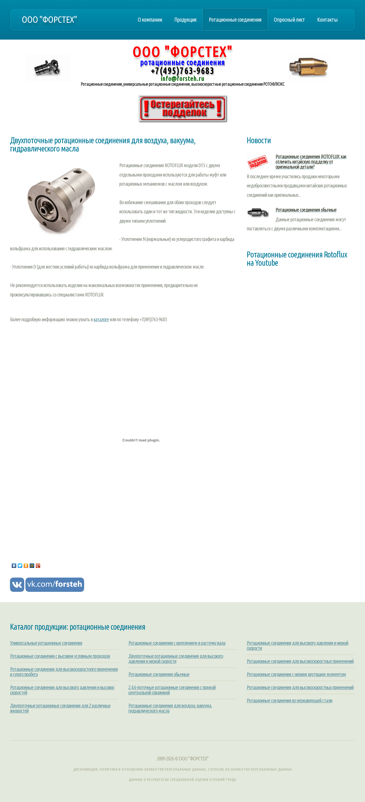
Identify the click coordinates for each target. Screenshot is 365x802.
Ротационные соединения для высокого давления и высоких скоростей (62, 689)
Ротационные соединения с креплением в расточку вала (176, 643)
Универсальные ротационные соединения (46, 643)
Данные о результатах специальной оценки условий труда (182, 779)
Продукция (185, 20)
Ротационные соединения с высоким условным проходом (60, 656)
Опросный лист (289, 20)
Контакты (327, 20)
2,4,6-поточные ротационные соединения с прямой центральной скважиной (172, 689)
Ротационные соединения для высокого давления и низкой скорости (297, 645)
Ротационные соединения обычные (158, 674)
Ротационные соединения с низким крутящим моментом (296, 674)
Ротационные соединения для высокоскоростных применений (300, 661)
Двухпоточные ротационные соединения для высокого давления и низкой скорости (175, 658)
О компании (150, 20)
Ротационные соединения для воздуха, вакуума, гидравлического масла (170, 708)
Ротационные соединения (235, 20)
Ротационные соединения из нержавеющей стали (289, 700)
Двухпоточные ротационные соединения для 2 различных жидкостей (60, 708)
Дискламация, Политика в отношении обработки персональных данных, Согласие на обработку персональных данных (182, 769)
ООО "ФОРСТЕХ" (49, 19)
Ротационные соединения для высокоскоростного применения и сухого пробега (64, 671)
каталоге (101, 319)
